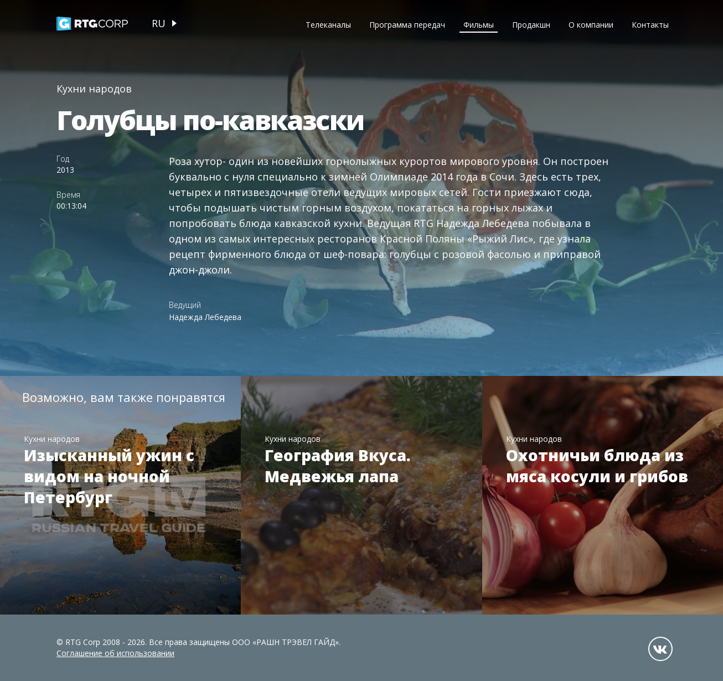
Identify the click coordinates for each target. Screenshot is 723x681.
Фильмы (478, 24)
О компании (591, 24)
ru (159, 23)
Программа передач (407, 24)
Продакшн (531, 24)
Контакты (650, 24)
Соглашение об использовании (115, 653)
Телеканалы (328, 24)
